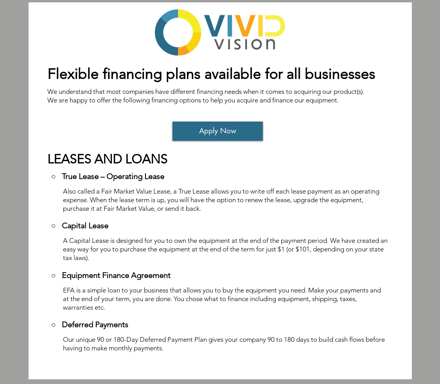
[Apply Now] (217, 131)
